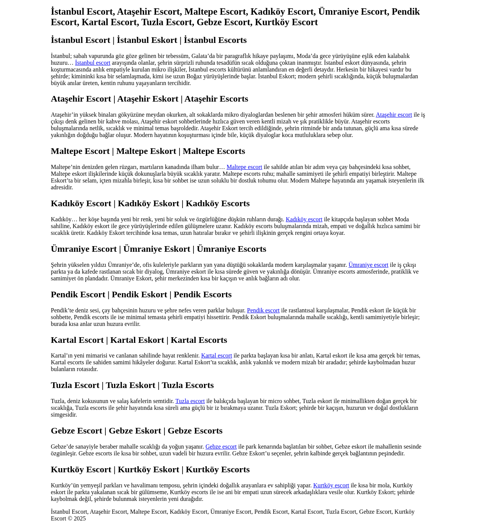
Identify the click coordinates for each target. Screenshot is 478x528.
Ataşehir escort (394, 114)
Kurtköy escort (331, 485)
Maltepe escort (244, 167)
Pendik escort (263, 310)
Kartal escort (216, 355)
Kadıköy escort (304, 219)
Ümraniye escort (368, 265)
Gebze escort (221, 446)
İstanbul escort (92, 62)
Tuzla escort (190, 401)
